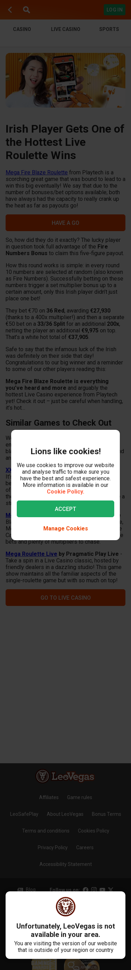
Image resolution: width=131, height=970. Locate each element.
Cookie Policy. (65, 491)
